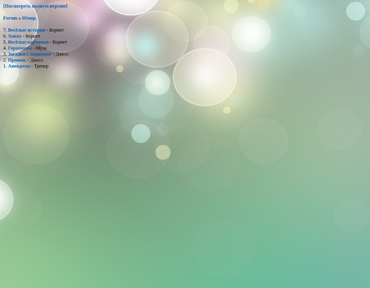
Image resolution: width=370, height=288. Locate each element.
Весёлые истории (26, 30)
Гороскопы (20, 48)
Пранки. (17, 60)
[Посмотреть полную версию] (35, 6)
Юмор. (29, 18)
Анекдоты (19, 66)
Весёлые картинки (28, 42)
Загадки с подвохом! (30, 54)
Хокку (15, 36)
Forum (10, 18)
